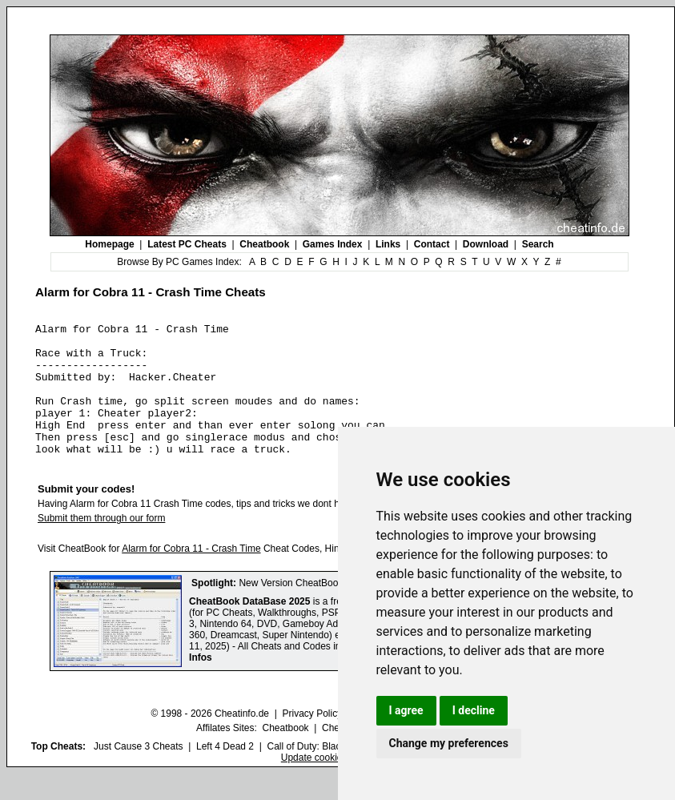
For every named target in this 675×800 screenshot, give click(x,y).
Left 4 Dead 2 (225, 772)
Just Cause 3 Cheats (138, 772)
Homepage (109, 244)
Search (538, 244)
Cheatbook (264, 244)
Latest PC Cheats (187, 244)
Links (388, 244)
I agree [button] (406, 710)
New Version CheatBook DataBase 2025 (325, 609)
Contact (432, 244)
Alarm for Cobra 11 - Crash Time (191, 575)
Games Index (333, 244)
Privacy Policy (312, 740)
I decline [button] (473, 710)
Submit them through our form (101, 544)
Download (485, 244)
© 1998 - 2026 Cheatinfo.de (210, 740)
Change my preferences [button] (448, 743)
